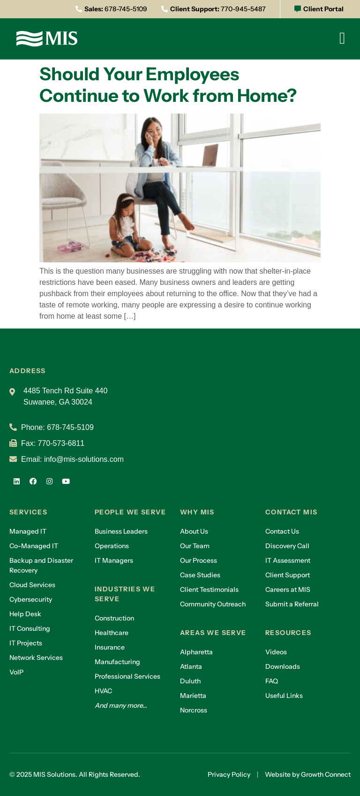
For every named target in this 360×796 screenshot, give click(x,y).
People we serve (130, 512)
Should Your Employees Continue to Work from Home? (168, 85)
